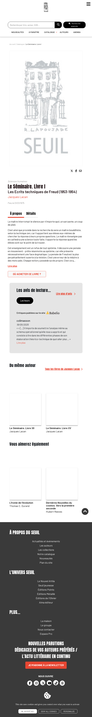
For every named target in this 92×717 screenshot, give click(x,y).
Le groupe (46, 625)
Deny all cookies (49, 711)
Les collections (46, 549)
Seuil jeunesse (46, 585)
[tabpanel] (46, 329)
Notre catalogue (46, 554)
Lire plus (21, 342)
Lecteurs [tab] (25, 300)
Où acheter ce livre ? (27, 274)
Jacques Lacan (18, 196)
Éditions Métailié (46, 593)
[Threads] (62, 683)
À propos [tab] (16, 213)
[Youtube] (49, 682)
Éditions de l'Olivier (46, 598)
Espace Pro (46, 633)
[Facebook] (29, 683)
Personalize (69, 711)
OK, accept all (27, 711)
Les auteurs (46, 545)
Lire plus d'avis (64, 294)
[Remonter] (85, 511)
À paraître (34, 32)
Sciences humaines (17, 181)
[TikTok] (55, 682)
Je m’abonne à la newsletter (46, 665)
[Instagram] (36, 683)
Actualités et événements (46, 541)
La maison (46, 620)
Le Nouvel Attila (46, 581)
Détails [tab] (31, 213)
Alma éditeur (46, 602)
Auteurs (64, 32)
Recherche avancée (74, 24)
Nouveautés (17, 32)
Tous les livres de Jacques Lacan (62, 369)
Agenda (77, 32)
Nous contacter (46, 629)
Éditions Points (46, 589)
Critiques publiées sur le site (38, 312)
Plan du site (46, 562)
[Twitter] (42, 682)
